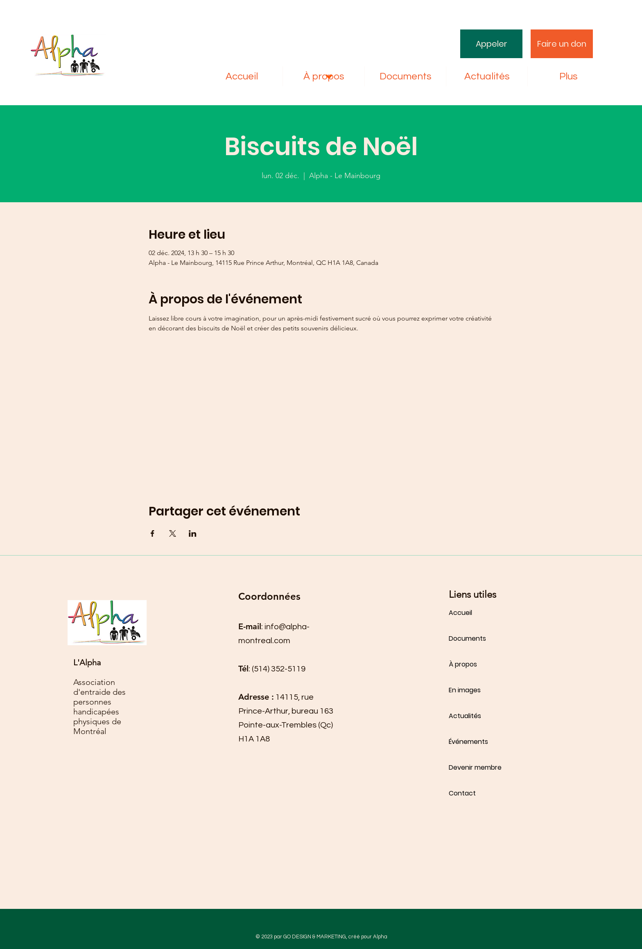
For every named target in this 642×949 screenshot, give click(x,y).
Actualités (465, 716)
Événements (468, 741)
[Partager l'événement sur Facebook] (152, 533)
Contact (462, 793)
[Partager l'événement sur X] (172, 533)
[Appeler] (491, 43)
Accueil (460, 612)
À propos (463, 664)
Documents (467, 638)
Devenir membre (475, 767)
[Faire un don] (562, 43)
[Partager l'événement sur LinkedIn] (193, 533)
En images (465, 690)
